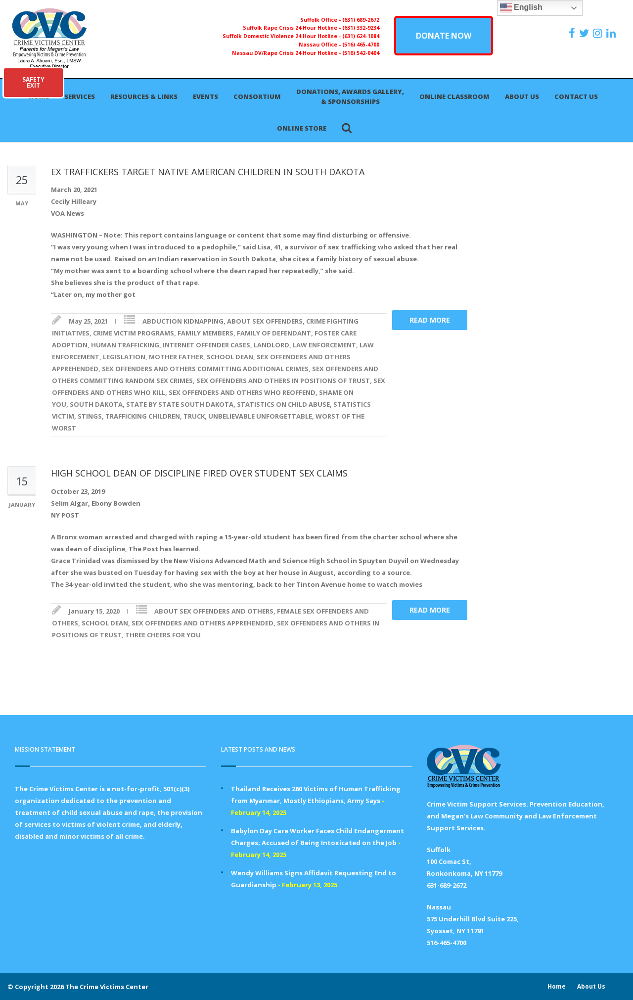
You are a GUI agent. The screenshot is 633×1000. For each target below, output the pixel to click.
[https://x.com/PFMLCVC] (585, 33)
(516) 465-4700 (360, 44)
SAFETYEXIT (33, 82)
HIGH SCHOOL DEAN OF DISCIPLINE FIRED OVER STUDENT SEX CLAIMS (199, 473)
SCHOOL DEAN (230, 356)
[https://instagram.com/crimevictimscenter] (599, 33)
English (521, 8)
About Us (522, 96)
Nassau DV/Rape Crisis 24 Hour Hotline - (287, 52)
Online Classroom (454, 96)
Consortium (257, 96)
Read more (429, 320)
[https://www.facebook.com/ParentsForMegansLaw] (573, 33)
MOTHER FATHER (176, 356)
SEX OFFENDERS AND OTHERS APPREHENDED (202, 623)
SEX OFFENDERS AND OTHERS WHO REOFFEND (242, 392)
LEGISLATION (124, 356)
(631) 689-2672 (360, 19)
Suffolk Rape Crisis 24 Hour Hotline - (292, 27)
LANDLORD (271, 344)
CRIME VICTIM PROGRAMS (133, 333)
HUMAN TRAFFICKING (125, 344)
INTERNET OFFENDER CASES (206, 344)
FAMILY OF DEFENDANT (274, 333)
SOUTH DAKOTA (96, 404)
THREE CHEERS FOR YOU (163, 634)
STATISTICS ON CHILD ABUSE (283, 404)
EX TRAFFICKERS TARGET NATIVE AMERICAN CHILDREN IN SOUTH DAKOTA (207, 172)
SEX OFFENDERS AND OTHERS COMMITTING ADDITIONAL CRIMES (205, 368)
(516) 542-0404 (360, 52)
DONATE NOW (443, 35)
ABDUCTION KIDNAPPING (183, 321)
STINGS (90, 416)
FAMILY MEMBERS (205, 333)
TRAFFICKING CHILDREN (142, 416)
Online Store (301, 128)
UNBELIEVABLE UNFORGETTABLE (260, 416)
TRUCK (194, 416)
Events (205, 96)
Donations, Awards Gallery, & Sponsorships (350, 96)
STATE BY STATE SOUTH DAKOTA (179, 404)
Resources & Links (144, 96)
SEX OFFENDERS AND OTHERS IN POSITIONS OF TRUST (283, 380)
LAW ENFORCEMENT (324, 344)
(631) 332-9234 (360, 27)
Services (79, 96)
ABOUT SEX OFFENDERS (265, 321)
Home (556, 986)
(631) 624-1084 (360, 36)
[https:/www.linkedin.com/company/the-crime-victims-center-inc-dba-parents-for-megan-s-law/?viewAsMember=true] (612, 33)
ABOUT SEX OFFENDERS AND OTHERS (213, 611)
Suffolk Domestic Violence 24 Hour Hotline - (282, 36)
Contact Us (576, 96)
